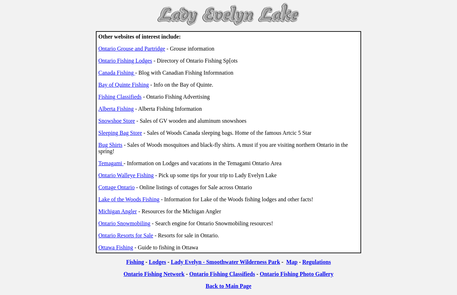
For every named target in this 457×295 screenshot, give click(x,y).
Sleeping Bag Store (120, 133)
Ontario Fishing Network (153, 274)
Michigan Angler (117, 211)
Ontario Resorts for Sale (125, 235)
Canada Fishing (116, 73)
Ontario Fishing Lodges (125, 61)
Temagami (110, 163)
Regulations (316, 262)
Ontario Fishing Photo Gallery (296, 274)
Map (291, 262)
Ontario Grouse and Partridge (131, 49)
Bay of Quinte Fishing (123, 85)
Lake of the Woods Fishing (129, 199)
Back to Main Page (228, 286)
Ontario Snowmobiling (124, 223)
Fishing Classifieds (119, 97)
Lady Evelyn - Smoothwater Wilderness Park (225, 262)
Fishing (135, 262)
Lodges (157, 262)
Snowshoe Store (116, 121)
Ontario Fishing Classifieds (222, 274)
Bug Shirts (110, 145)
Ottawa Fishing (115, 247)
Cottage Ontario (116, 187)
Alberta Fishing (116, 109)
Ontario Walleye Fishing (126, 175)
